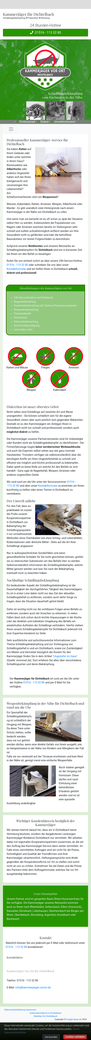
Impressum (31, 1009)
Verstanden (51, 1037)
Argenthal (50, 914)
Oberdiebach (21, 914)
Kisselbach (63, 914)
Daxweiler (12, 911)
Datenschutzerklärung (14, 1009)
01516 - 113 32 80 (45, 32)
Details (76, 1029)
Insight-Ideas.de (74, 1019)
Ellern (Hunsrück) (71, 906)
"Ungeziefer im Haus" (65, 656)
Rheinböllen (37, 906)
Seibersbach (52, 906)
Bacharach (13, 919)
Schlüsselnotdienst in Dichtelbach (46, 1013)
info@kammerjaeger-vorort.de (33, 987)
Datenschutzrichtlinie (15, 1032)
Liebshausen (40, 911)
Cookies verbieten (75, 1036)
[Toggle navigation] (11, 129)
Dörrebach (25, 911)
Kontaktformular (16, 269)
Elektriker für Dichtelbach (45, 1016)
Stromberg (37, 914)
